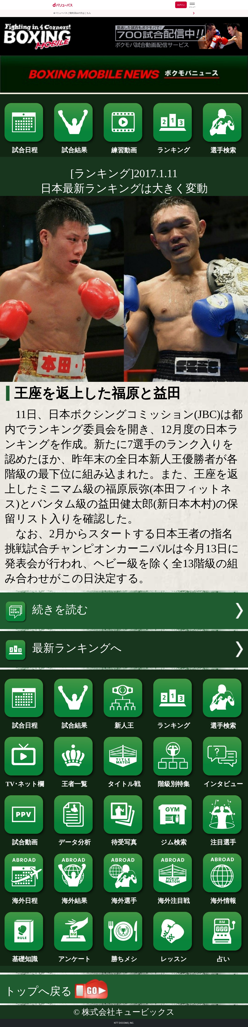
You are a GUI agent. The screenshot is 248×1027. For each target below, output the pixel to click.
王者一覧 (74, 780)
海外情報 (223, 897)
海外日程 (24, 897)
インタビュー (223, 780)
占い (223, 956)
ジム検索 (173, 839)
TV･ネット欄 (24, 780)
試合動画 (24, 839)
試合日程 (24, 147)
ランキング (173, 147)
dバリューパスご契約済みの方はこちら (72, 13)
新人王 (124, 722)
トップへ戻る (56, 991)
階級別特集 (173, 780)
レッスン (173, 956)
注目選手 (223, 839)
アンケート (74, 956)
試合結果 (74, 147)
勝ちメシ (124, 956)
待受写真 (124, 839)
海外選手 (124, 897)
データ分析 (74, 839)
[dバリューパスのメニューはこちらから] (192, 5)
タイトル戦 (124, 780)
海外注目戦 (173, 897)
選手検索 (223, 147)
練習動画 (124, 147)
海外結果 (74, 897)
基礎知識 (24, 956)
